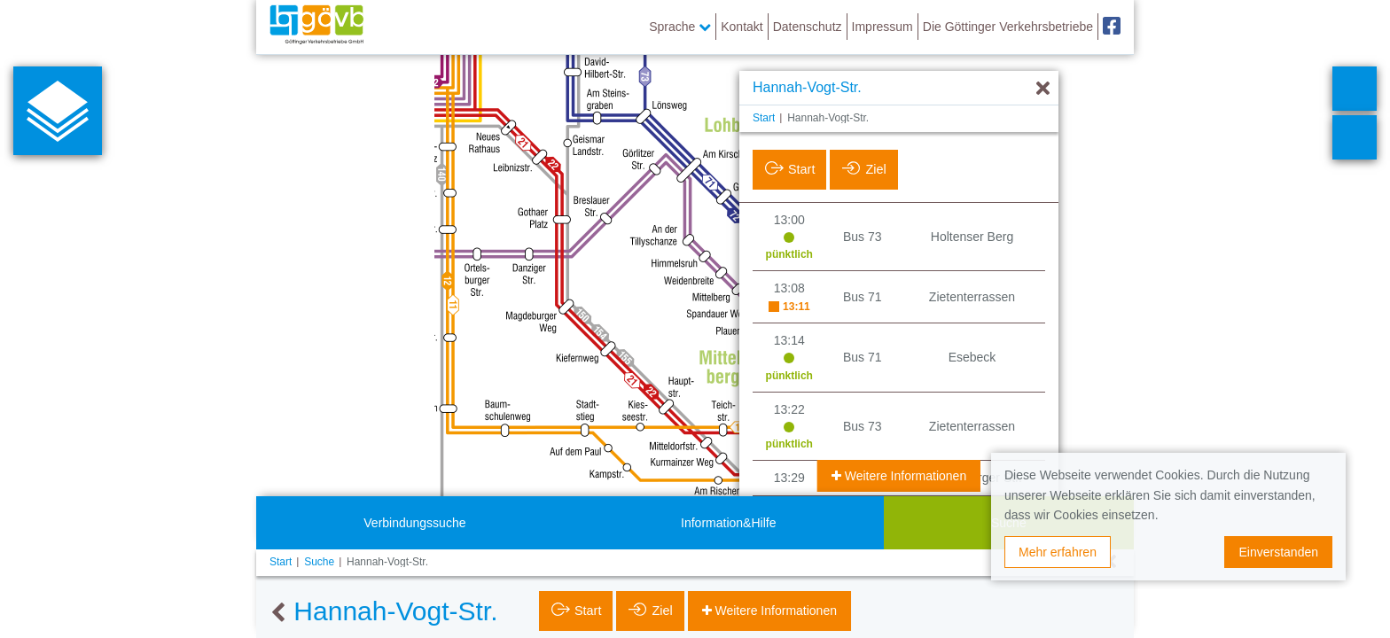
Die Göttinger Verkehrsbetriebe (1008, 26)
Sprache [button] (680, 26)
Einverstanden (1278, 552)
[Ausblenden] (1043, 89)
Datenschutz (807, 26)
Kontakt (741, 26)
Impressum (882, 26)
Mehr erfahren (1058, 552)
